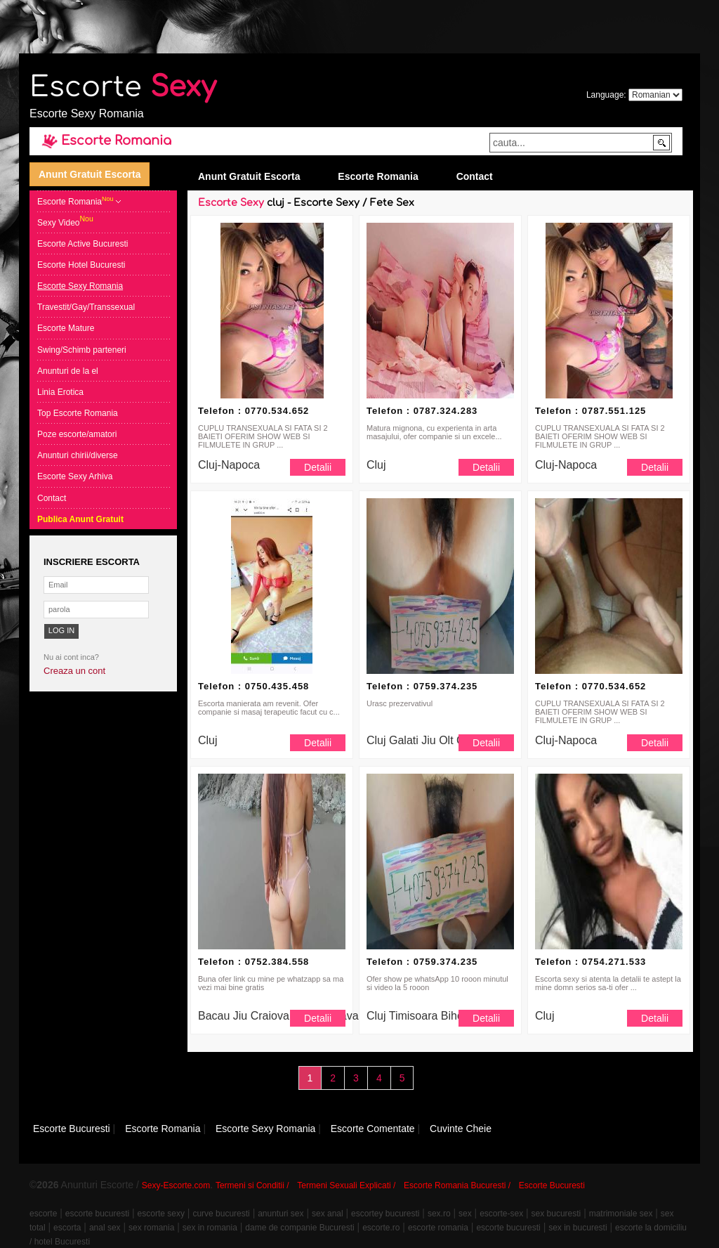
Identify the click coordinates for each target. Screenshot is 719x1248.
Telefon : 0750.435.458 (253, 686)
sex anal (327, 1213)
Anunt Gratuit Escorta (89, 174)
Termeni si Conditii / (252, 1185)
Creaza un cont (74, 670)
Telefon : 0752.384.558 (253, 961)
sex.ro (439, 1213)
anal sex (105, 1228)
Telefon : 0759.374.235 (422, 686)
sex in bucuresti (577, 1228)
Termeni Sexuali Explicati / (346, 1185)
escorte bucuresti (97, 1213)
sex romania (151, 1228)
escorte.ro (381, 1228)
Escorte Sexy (231, 202)
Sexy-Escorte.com (176, 1185)
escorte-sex (501, 1213)
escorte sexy (161, 1213)
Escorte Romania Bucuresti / (457, 1185)
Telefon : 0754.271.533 (590, 961)
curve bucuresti (220, 1213)
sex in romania (210, 1228)
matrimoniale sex (621, 1213)
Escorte (122, 87)
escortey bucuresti (385, 1213)
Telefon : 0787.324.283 (422, 410)
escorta (67, 1228)
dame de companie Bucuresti (299, 1228)
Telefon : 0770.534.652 (253, 410)
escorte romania (438, 1228)
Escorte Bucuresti (552, 1185)
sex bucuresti (556, 1213)
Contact (474, 176)
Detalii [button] (317, 467)
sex (465, 1213)
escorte (43, 1213)
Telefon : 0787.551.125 (590, 410)
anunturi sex (280, 1213)
